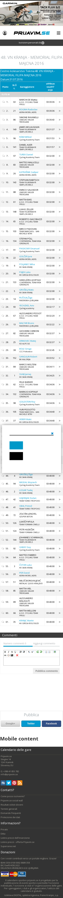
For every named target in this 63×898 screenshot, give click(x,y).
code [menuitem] (12, 655)
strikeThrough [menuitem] (12, 652)
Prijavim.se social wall (12, 800)
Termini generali (9, 808)
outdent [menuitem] (24, 652)
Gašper (28, 172)
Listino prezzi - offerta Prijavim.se (17, 842)
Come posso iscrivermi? (13, 796)
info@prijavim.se (9, 774)
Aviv (26, 305)
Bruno (26, 323)
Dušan (27, 498)
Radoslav (28, 109)
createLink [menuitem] (5, 655)
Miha (27, 264)
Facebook (51, 723)
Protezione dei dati (10, 817)
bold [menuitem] (5, 652)
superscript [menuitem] (32, 652)
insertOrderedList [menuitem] (46, 652)
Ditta (3, 833)
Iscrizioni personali (31, 42)
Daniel (26, 154)
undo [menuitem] (41, 652)
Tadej (26, 490)
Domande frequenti (11, 813)
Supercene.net (8, 846)
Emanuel (29, 248)
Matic (26, 289)
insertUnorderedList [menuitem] (49, 652)
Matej (27, 340)
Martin (26, 620)
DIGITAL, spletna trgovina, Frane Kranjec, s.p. (36, 895)
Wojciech (28, 482)
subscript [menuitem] (29, 652)
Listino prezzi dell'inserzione (15, 837)
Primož (25, 505)
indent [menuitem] (20, 652)
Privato (4, 829)
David (24, 572)
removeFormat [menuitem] (17, 655)
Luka (24, 272)
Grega (25, 348)
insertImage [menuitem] (54, 652)
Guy (25, 547)
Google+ (10, 723)
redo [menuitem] (37, 652)
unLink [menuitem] (8, 655)
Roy (27, 401)
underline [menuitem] (15, 652)
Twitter (31, 723)
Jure (25, 256)
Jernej (25, 374)
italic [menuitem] (8, 652)
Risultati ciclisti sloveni (12, 804)
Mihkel (25, 136)
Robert (28, 356)
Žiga (25, 297)
